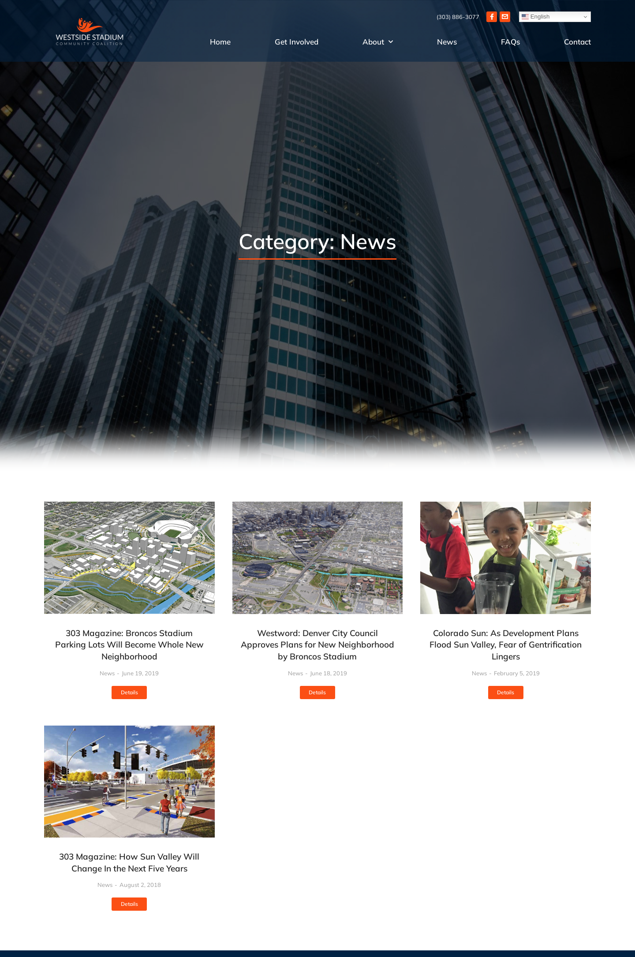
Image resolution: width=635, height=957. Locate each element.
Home (220, 41)
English (535, 16)
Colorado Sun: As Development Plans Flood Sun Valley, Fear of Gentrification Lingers (506, 645)
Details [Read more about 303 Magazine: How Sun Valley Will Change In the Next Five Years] (129, 904)
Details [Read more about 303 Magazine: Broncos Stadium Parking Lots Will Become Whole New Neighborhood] (129, 692)
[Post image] (129, 558)
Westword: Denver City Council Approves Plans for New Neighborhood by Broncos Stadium (317, 645)
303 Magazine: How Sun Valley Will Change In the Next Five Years (129, 862)
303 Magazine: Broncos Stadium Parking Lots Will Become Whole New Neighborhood (129, 645)
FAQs (510, 41)
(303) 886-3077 (458, 16)
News (447, 41)
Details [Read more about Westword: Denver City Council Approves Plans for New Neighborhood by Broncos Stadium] (317, 692)
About (377, 42)
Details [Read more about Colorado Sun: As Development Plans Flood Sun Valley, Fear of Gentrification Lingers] (505, 692)
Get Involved (296, 41)
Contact (577, 41)
